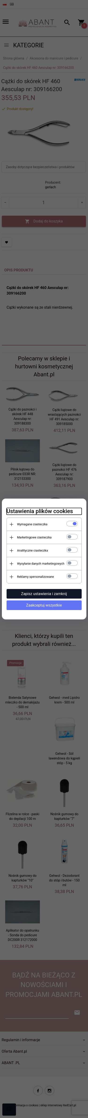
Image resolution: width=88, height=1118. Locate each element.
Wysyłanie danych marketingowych (41, 563)
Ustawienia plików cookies (40, 511)
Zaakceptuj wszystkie (44, 605)
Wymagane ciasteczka (32, 524)
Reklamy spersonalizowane (35, 576)
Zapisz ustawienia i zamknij (44, 594)
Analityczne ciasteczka (32, 550)
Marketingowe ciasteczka (34, 537)
